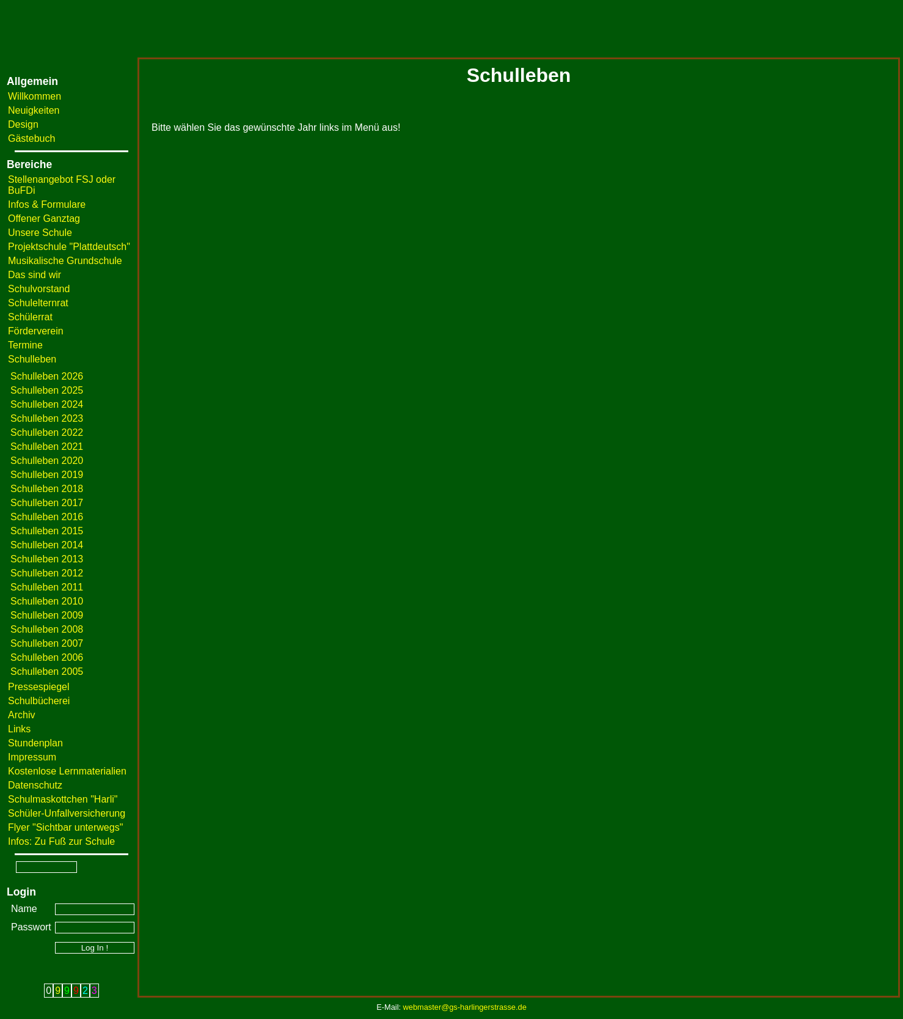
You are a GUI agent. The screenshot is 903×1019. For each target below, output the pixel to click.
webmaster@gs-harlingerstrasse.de (465, 1007)
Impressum (32, 757)
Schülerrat (30, 317)
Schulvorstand (39, 289)
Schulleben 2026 (46, 376)
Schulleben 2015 (46, 531)
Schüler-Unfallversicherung (66, 813)
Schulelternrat (38, 303)
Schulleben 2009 (46, 615)
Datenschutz (35, 785)
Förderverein (36, 331)
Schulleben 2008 (46, 629)
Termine (25, 345)
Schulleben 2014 (46, 545)
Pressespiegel (39, 687)
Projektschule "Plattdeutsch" (69, 246)
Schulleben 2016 (46, 517)
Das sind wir (34, 275)
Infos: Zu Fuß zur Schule (61, 841)
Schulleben (32, 359)
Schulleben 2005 (46, 671)
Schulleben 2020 (46, 460)
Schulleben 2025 (46, 390)
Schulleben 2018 (46, 489)
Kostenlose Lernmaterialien (67, 771)
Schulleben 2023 (46, 418)
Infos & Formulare (47, 204)
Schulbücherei (39, 701)
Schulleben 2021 (46, 446)
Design (23, 124)
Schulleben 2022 (46, 432)
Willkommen (34, 96)
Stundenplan (35, 743)
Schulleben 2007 (46, 643)
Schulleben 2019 (46, 474)
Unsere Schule (40, 232)
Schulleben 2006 (46, 657)
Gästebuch (31, 138)
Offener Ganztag (44, 218)
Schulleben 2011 (46, 587)
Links (19, 729)
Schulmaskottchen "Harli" (62, 799)
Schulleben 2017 (46, 503)
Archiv (21, 715)
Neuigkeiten (34, 110)
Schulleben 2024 (46, 404)
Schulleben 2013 (46, 559)
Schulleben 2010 (46, 601)
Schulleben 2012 (46, 573)
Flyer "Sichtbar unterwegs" (65, 827)
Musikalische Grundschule (65, 261)
